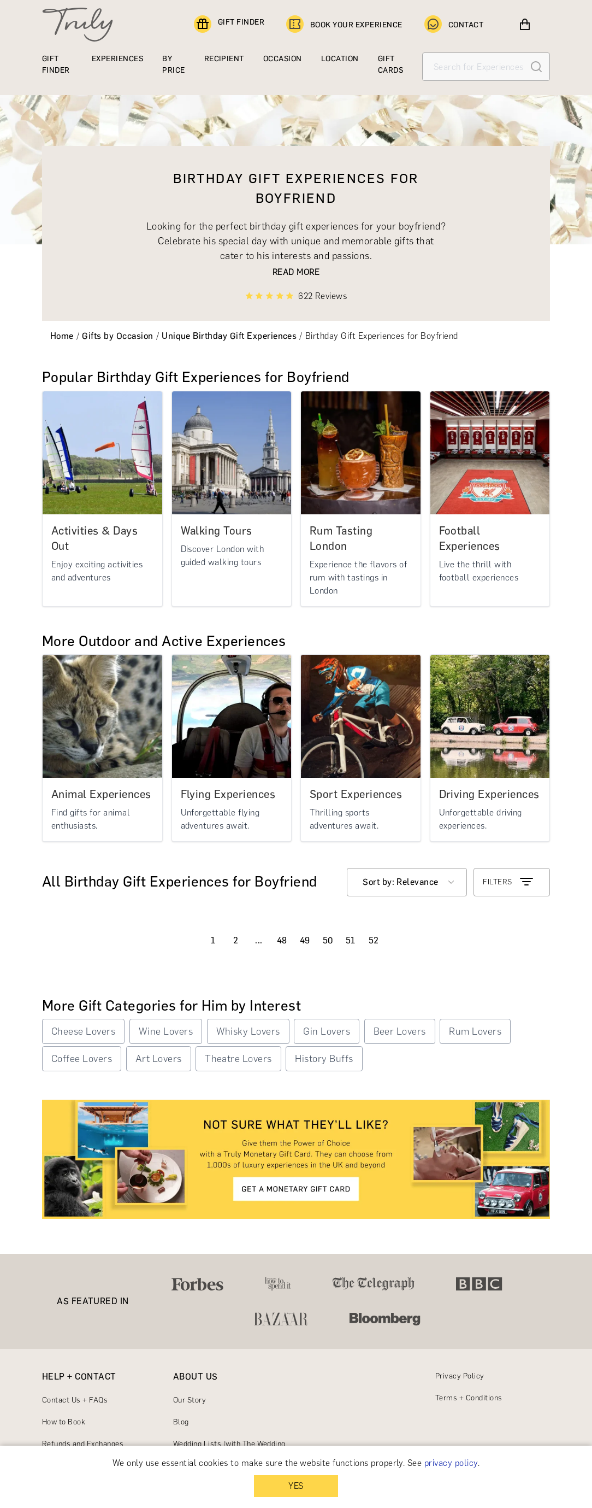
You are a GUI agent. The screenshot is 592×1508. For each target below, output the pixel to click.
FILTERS (509, 882)
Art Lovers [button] (158, 1059)
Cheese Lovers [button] (83, 1031)
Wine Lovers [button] (166, 1031)
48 (282, 940)
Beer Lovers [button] (400, 1031)
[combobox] (407, 882)
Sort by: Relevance (401, 882)
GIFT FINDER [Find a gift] (229, 24)
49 (305, 940)
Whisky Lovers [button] (248, 1031)
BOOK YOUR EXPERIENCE (344, 24)
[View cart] (524, 24)
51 (351, 940)
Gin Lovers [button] (326, 1031)
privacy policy (451, 1463)
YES (295, 1486)
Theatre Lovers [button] (238, 1059)
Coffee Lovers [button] (81, 1059)
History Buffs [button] (324, 1059)
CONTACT (453, 24)
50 (328, 940)
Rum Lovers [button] (475, 1031)
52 (374, 940)
